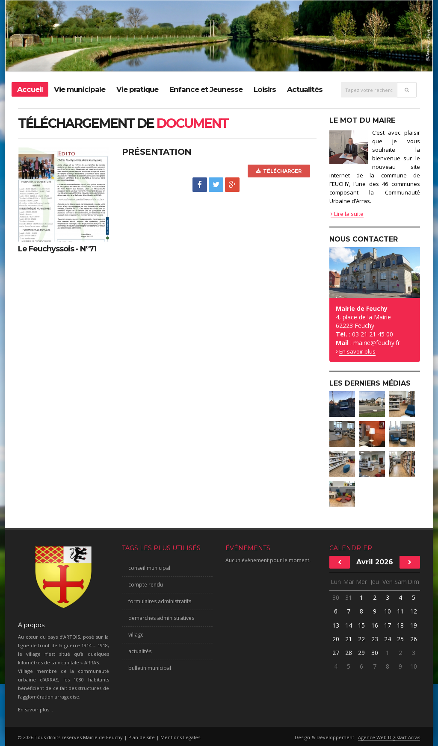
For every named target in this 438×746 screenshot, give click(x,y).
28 (348, 653)
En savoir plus (357, 351)
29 (361, 653)
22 (361, 639)
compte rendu (145, 584)
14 (348, 625)
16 (374, 625)
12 (413, 611)
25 (400, 639)
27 (335, 653)
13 (335, 625)
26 (413, 639)
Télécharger (279, 171)
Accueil (30, 89)
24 (387, 639)
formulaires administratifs (159, 601)
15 (361, 625)
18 (400, 625)
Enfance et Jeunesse (206, 89)
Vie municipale (79, 89)
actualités (139, 651)
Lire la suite (347, 214)
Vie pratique (137, 89)
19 (413, 625)
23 (374, 639)
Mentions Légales (180, 737)
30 (335, 597)
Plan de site (141, 737)
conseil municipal (149, 568)
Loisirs (265, 89)
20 (335, 639)
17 (387, 625)
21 (348, 639)
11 (400, 611)
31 (348, 597)
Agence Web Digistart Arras (389, 737)
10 (387, 611)
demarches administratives (161, 618)
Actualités (305, 89)
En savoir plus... (35, 709)
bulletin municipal (149, 668)
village (136, 634)
